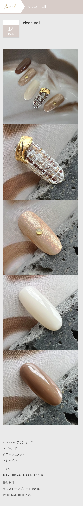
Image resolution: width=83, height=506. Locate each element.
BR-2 (6, 474)
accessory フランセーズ (18, 442)
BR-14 (27, 474)
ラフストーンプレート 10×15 (21, 488)
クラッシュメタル (14, 454)
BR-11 (16, 474)
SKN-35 (38, 474)
